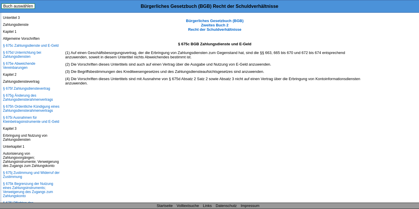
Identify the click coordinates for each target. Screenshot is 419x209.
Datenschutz (226, 205)
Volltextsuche (188, 205)
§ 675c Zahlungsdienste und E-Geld (30, 46)
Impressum (250, 205)
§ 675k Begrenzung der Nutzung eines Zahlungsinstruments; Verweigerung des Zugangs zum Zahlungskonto (28, 190)
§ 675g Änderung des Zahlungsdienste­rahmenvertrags (28, 97)
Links (207, 205)
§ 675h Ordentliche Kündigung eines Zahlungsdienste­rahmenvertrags (31, 109)
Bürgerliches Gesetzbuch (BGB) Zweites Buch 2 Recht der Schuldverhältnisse (215, 25)
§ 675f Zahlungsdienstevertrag (26, 89)
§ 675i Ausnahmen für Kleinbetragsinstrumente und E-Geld (31, 120)
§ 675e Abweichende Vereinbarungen (19, 66)
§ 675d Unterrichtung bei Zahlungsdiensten (22, 55)
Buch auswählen (18, 6)
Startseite (165, 205)
